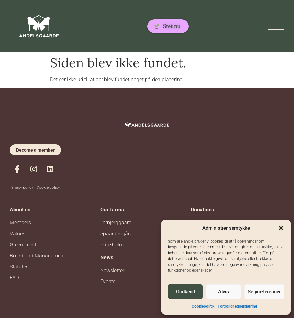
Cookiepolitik (203, 306)
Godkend (185, 292)
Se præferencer (264, 292)
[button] (281, 228)
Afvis (223, 292)
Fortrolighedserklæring (237, 306)
